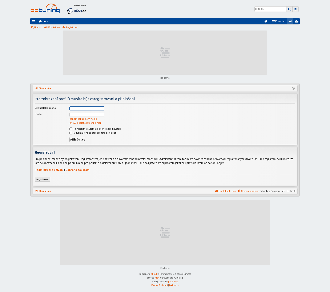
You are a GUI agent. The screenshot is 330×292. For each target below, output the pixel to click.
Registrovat (72, 27)
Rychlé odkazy (34, 22)
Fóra (45, 21)
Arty (157, 278)
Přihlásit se (53, 27)
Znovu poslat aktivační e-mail (85, 123)
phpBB (154, 274)
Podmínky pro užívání (49, 169)
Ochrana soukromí (77, 169)
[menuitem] (266, 21)
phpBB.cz (173, 281)
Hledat (37, 27)
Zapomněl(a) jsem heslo (83, 119)
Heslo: (38, 114)
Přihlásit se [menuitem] (291, 22)
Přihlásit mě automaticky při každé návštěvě (95, 128)
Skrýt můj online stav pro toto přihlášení (93, 132)
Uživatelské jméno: (45, 108)
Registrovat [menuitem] (297, 22)
